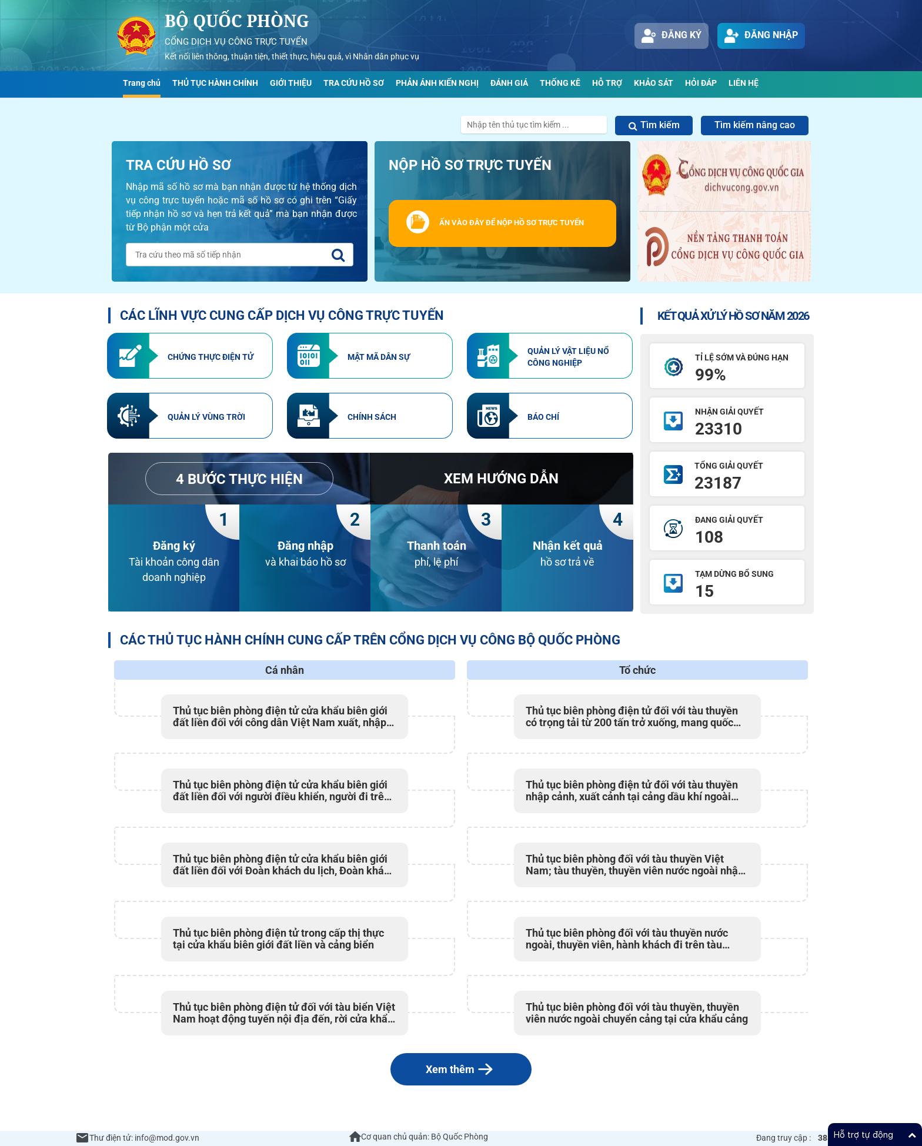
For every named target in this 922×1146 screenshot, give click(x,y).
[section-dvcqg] (724, 211)
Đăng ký (671, 36)
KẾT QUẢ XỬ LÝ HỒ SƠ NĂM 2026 (733, 316)
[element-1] (190, 356)
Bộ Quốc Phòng (237, 20)
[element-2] (370, 356)
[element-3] (550, 356)
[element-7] (501, 478)
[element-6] (550, 416)
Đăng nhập (761, 36)
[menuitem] (142, 84)
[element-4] (190, 416)
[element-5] (370, 416)
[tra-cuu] (338, 255)
